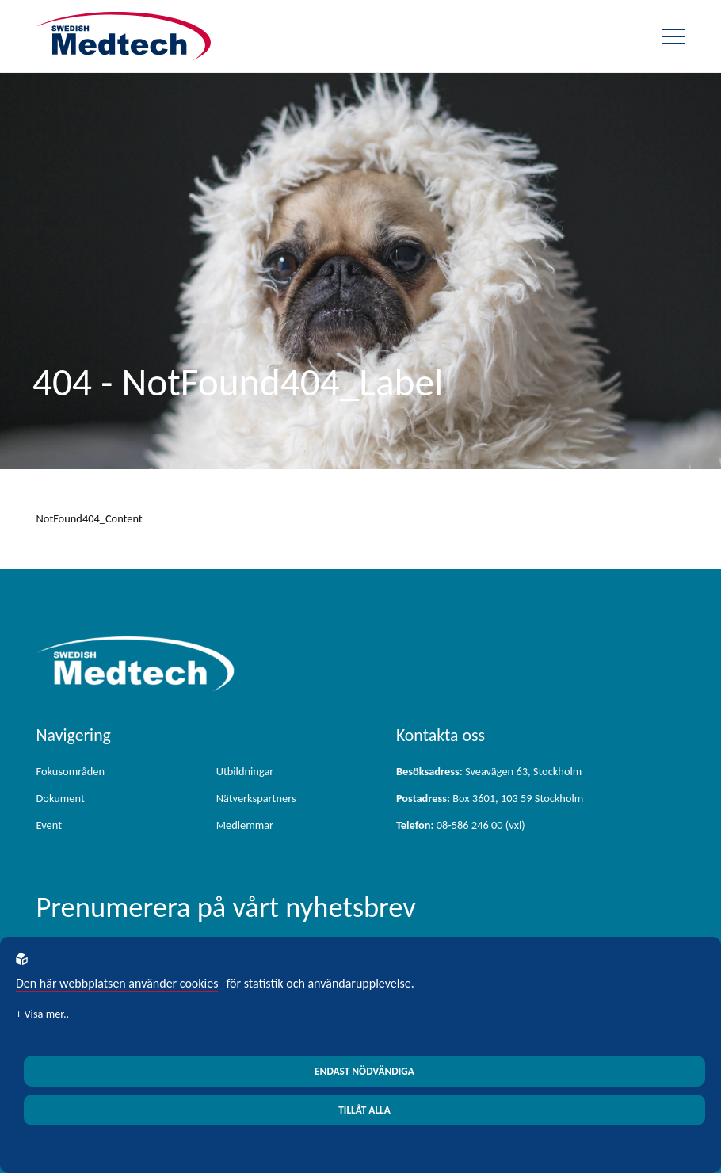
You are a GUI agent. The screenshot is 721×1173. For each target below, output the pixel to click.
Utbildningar (245, 771)
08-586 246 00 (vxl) (460, 825)
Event (49, 825)
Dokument (60, 798)
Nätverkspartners (256, 798)
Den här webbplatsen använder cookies (117, 983)
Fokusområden (70, 771)
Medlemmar (244, 825)
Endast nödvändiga (364, 1071)
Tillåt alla (364, 1110)
